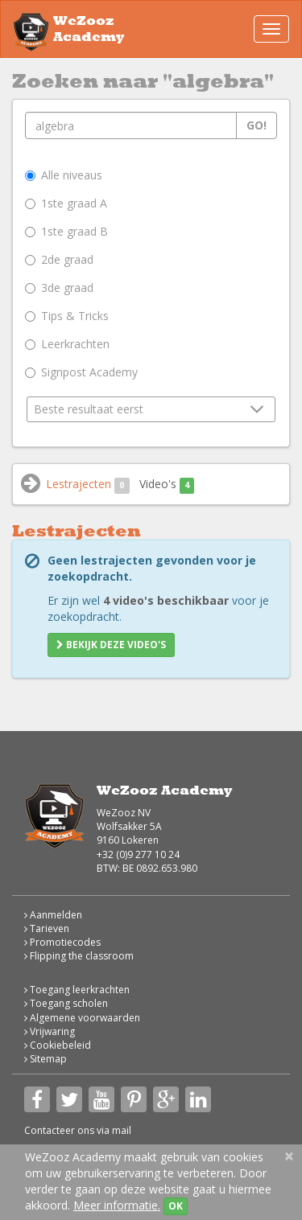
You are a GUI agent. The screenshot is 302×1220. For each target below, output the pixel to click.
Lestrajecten (88, 484)
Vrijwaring (49, 1031)
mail (121, 1130)
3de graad (59, 287)
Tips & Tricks (67, 315)
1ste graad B (66, 231)
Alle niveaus (63, 175)
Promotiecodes (62, 942)
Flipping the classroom (79, 956)
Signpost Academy (81, 372)
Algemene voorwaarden (82, 1018)
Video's (167, 484)
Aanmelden (53, 915)
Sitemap (45, 1059)
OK (175, 1206)
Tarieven (46, 928)
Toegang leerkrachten (77, 989)
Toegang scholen (66, 1003)
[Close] (289, 1156)
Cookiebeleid (57, 1045)
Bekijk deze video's (111, 644)
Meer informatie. (116, 1205)
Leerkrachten (67, 343)
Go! (256, 125)
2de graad (59, 259)
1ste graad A (66, 203)
